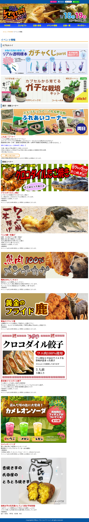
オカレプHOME (8, 32)
